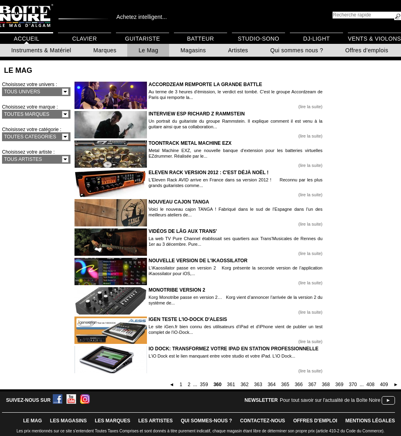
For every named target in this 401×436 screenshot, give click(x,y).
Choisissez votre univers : (29, 84)
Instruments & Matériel (41, 50)
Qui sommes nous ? (296, 50)
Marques (104, 50)
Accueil (26, 38)
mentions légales (370, 421)
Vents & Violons (374, 38)
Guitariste (142, 38)
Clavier (84, 38)
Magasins (193, 50)
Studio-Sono (258, 38)
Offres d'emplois (367, 50)
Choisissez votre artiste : (28, 152)
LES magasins (68, 421)
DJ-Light (316, 38)
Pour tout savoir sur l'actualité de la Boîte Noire (330, 400)
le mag (32, 421)
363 (258, 384)
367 (312, 384)
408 (370, 384)
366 (299, 384)
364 (272, 384)
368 (326, 384)
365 (285, 384)
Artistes (238, 50)
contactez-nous (262, 421)
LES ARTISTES (155, 421)
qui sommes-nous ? (206, 421)
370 (353, 384)
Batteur (200, 38)
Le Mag (148, 50)
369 (339, 384)
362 (244, 384)
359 (204, 384)
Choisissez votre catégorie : (31, 129)
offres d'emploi (315, 421)
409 (384, 384)
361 (231, 384)
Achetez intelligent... (141, 17)
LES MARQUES (112, 421)
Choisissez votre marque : (30, 107)
